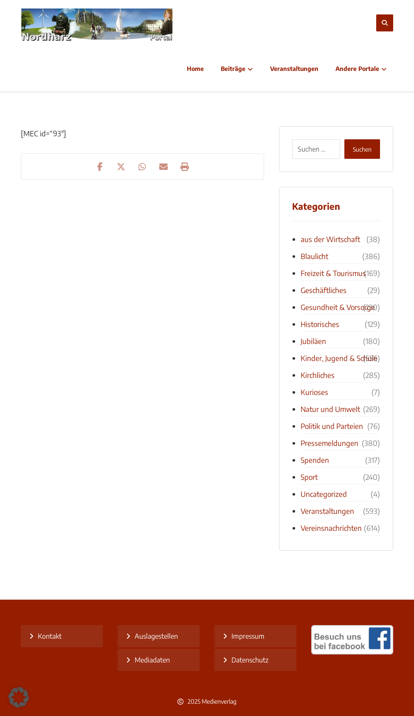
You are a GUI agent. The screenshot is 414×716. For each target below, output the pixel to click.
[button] (18, 697)
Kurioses (314, 392)
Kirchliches (318, 375)
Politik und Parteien (332, 426)
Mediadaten (152, 660)
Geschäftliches (323, 290)
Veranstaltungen (327, 511)
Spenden (315, 460)
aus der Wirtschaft (330, 239)
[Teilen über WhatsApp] (142, 166)
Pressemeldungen (329, 443)
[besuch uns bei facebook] (352, 652)
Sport (309, 477)
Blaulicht (314, 256)
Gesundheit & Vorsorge (338, 307)
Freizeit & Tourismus (333, 273)
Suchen (362, 149)
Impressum (248, 636)
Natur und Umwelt (330, 409)
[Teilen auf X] (121, 166)
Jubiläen (313, 341)
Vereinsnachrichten (331, 528)
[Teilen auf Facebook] (99, 166)
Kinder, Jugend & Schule (339, 358)
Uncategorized (324, 494)
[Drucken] (184, 166)
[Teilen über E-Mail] (163, 166)
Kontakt (50, 636)
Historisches (320, 324)
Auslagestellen (156, 636)
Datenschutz (249, 660)
